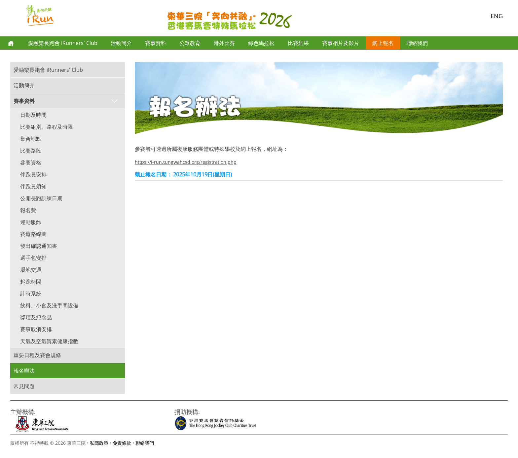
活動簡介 (121, 43)
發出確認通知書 (38, 246)
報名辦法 (24, 370)
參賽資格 (30, 162)
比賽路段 (30, 150)
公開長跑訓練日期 (41, 198)
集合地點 (30, 138)
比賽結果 (298, 43)
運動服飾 (30, 222)
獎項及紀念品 (36, 317)
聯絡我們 (417, 43)
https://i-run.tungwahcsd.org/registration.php (186, 162)
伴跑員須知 (33, 186)
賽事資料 (155, 43)
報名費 (28, 210)
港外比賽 (224, 43)
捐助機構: (187, 411)
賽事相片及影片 (340, 43)
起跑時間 (30, 281)
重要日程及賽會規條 (37, 355)
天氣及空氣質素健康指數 (49, 341)
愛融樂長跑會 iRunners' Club (62, 43)
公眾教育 (190, 43)
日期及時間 (33, 114)
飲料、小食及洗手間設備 (49, 305)
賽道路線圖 (33, 234)
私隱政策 (99, 443)
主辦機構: (23, 411)
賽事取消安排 (36, 329)
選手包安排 (33, 257)
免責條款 (122, 443)
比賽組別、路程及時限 (46, 126)
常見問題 (24, 386)
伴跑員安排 (33, 174)
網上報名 (382, 43)
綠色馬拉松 (261, 43)
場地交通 (30, 269)
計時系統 (30, 293)
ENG (497, 16)
